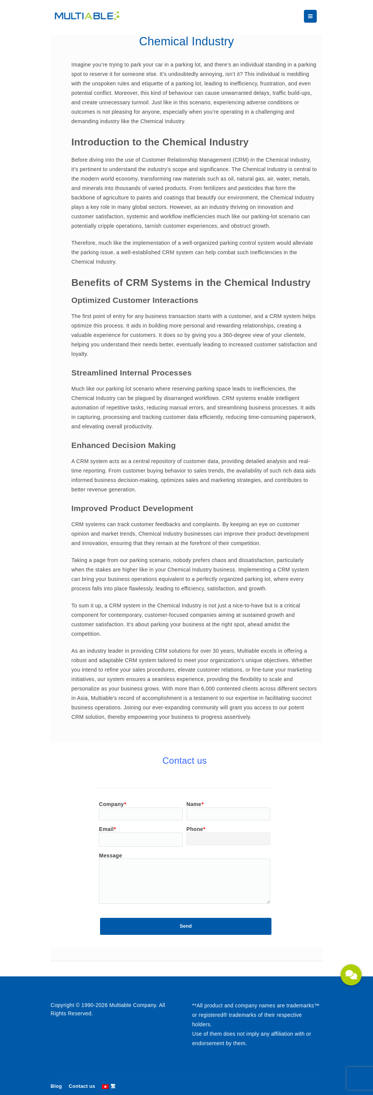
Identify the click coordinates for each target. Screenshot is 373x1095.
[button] (351, 974)
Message (110, 856)
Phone (195, 829)
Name (194, 804)
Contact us (82, 1086)
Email (107, 829)
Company (112, 804)
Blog (56, 1086)
